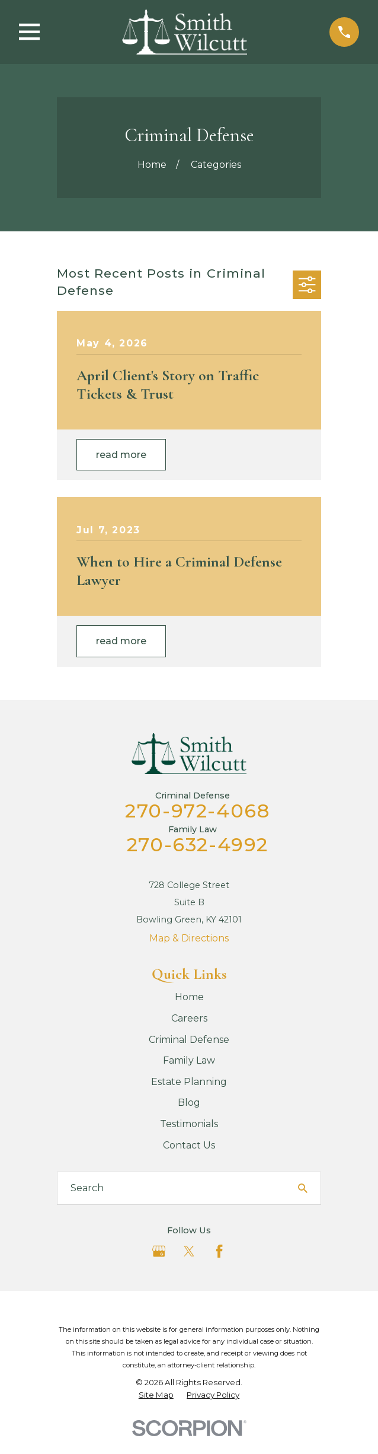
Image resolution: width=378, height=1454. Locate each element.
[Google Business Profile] (158, 1251)
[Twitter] (189, 1251)
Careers (189, 1018)
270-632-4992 (197, 844)
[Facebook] (219, 1251)
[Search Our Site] (302, 1188)
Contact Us (189, 1145)
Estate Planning (189, 1081)
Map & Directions (189, 938)
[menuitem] (156, 1395)
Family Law (189, 1060)
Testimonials (189, 1124)
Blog (189, 1102)
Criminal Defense (189, 1039)
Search (87, 1188)
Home (189, 997)
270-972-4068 (197, 810)
